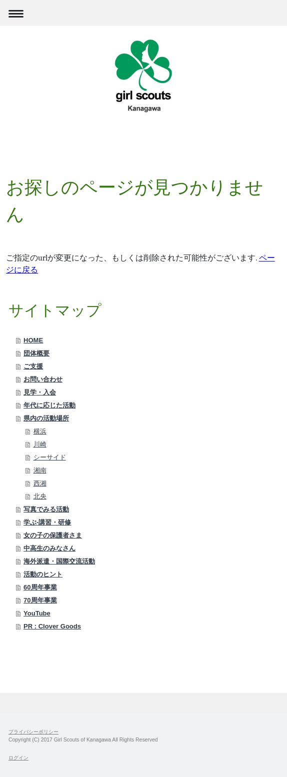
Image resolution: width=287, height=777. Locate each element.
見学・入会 (40, 392)
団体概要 (37, 353)
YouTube (37, 613)
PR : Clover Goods (52, 626)
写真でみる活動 (46, 509)
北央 (40, 496)
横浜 (40, 431)
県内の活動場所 (46, 418)
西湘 (40, 483)
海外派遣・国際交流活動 (59, 561)
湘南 (40, 470)
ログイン (18, 757)
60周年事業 (40, 587)
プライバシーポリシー (33, 731)
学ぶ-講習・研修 (47, 522)
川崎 (40, 444)
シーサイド (50, 457)
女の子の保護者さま (53, 535)
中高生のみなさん (50, 548)
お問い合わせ (43, 379)
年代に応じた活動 (50, 405)
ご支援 (33, 366)
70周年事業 (40, 600)
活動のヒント (43, 574)
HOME (33, 340)
